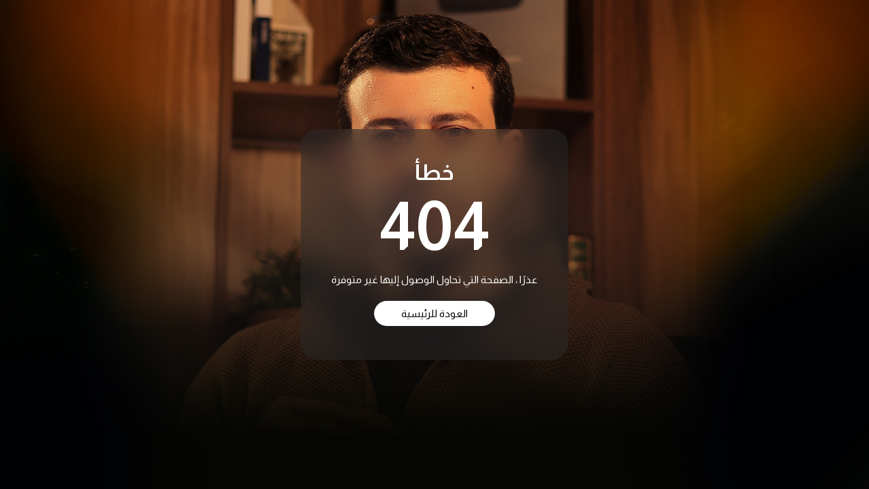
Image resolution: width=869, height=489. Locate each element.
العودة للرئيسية (434, 313)
